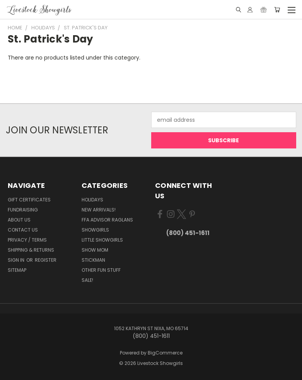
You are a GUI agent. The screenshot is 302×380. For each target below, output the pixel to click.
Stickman (93, 260)
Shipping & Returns (31, 250)
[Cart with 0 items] (277, 10)
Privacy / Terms (27, 240)
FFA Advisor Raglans (107, 219)
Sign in (17, 260)
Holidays (92, 199)
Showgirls (95, 230)
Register (45, 260)
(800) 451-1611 (188, 233)
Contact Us (23, 230)
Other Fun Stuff (101, 270)
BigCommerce (165, 352)
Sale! (87, 280)
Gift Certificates (29, 199)
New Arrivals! (99, 209)
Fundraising (23, 209)
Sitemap (17, 270)
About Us (19, 219)
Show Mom (95, 250)
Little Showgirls (102, 240)
